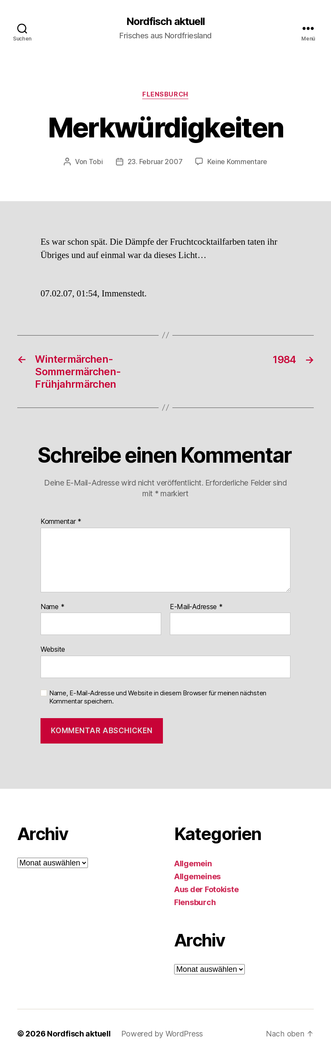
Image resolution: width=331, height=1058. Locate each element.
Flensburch (165, 95)
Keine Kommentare (237, 162)
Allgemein (193, 863)
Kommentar (61, 522)
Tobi (96, 162)
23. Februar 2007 (155, 162)
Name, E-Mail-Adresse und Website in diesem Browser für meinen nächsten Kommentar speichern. (157, 697)
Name (52, 607)
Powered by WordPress (162, 1033)
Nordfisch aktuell (165, 21)
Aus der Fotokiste (206, 889)
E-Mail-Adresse (196, 607)
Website (53, 649)
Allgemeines (197, 876)
